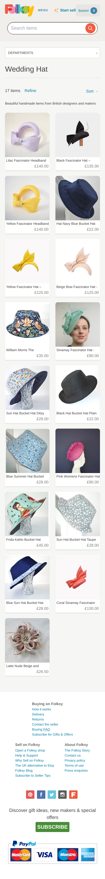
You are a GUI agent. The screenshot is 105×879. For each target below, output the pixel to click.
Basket (87, 10)
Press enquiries (76, 770)
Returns (38, 719)
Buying (41, 729)
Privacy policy (75, 760)
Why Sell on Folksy (29, 760)
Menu (43, 10)
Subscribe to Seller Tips (32, 776)
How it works (41, 709)
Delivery (38, 714)
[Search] (90, 28)
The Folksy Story (77, 750)
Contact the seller (45, 724)
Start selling (70, 10)
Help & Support (26, 755)
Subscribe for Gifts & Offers (52, 734)
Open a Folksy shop (30, 750)
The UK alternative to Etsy (34, 765)
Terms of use (74, 765)
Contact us (73, 755)
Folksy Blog (23, 770)
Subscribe (52, 827)
